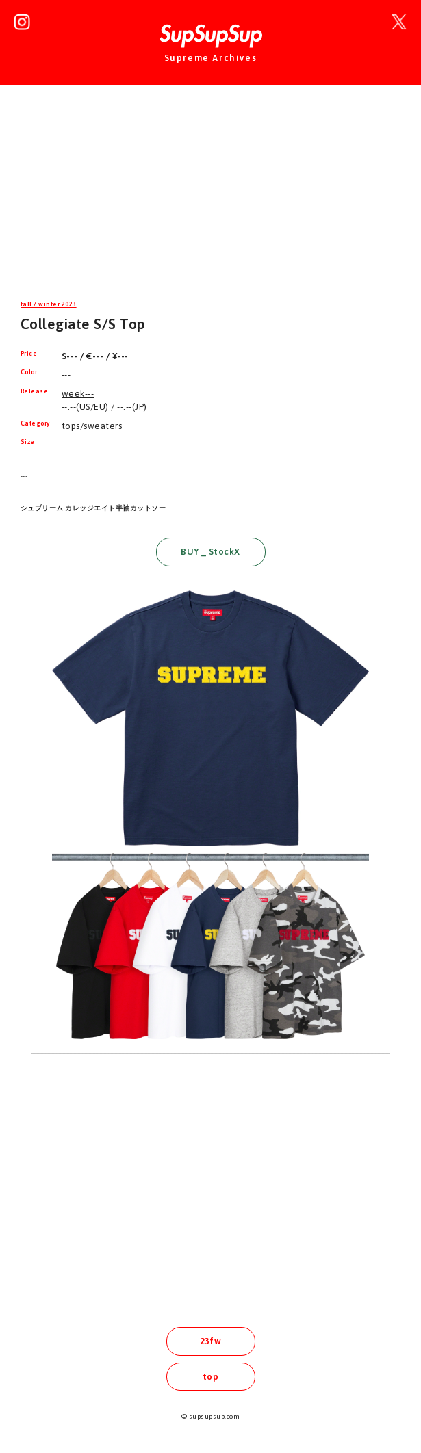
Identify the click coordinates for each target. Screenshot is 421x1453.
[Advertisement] (210, 201)
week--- (78, 394)
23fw (211, 1341)
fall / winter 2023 (49, 304)
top (210, 1377)
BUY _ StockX (210, 552)
